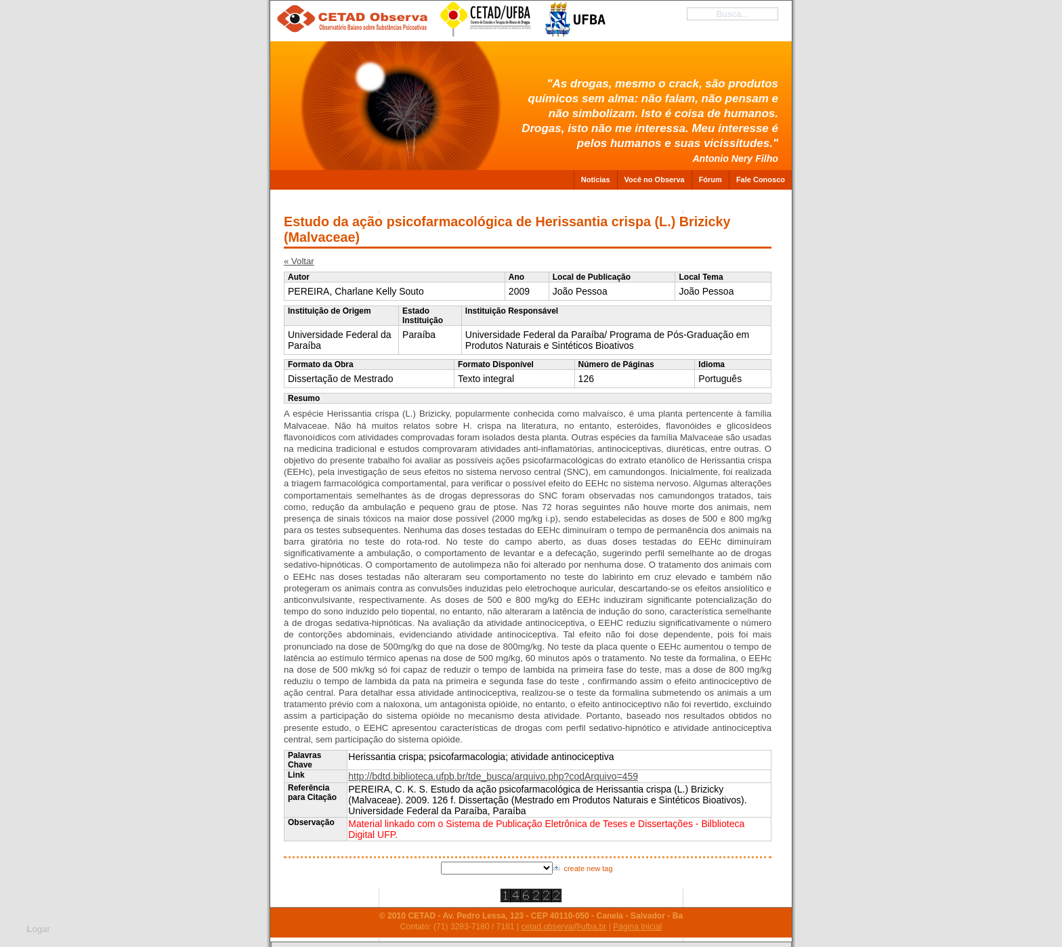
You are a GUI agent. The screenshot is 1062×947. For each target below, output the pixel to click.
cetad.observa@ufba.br (563, 926)
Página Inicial (637, 926)
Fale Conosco (760, 179)
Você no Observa (654, 179)
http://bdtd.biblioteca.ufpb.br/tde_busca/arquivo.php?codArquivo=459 (493, 776)
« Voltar (299, 261)
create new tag (588, 868)
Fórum (710, 179)
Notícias (595, 179)
